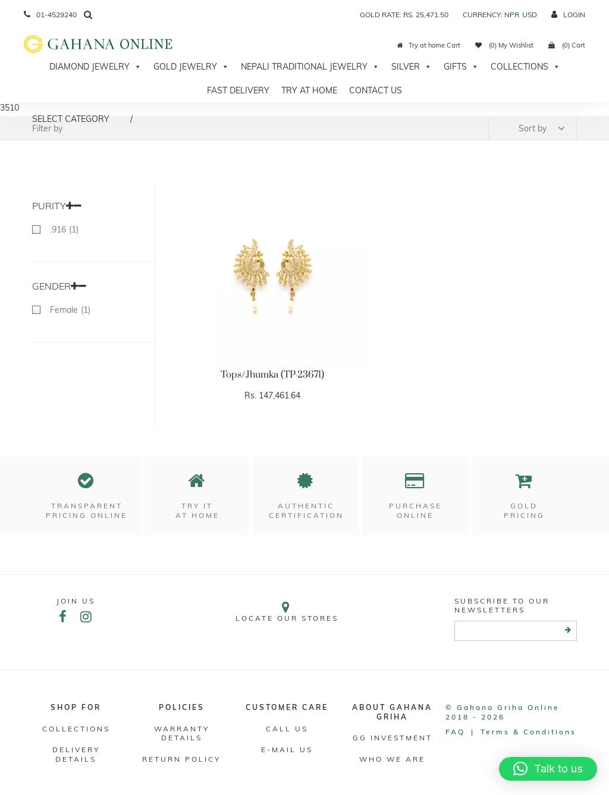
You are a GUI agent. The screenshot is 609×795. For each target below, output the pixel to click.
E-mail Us (287, 749)
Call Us (287, 728)
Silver (411, 66)
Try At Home (309, 90)
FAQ (455, 731)
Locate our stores (286, 612)
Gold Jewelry (191, 66)
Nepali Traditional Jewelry (310, 66)
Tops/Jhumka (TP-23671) (272, 375)
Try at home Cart (428, 45)
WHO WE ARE (392, 759)
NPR (511, 14)
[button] (548, 769)
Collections (525, 66)
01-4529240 (50, 14)
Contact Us (375, 90)
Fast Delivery (238, 90)
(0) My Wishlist (504, 45)
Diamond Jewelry (95, 66)
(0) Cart (566, 45)
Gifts (461, 66)
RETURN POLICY (181, 759)
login (568, 14)
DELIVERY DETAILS (76, 754)
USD (529, 14)
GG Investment (392, 737)
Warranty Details (181, 733)
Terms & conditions (528, 731)
